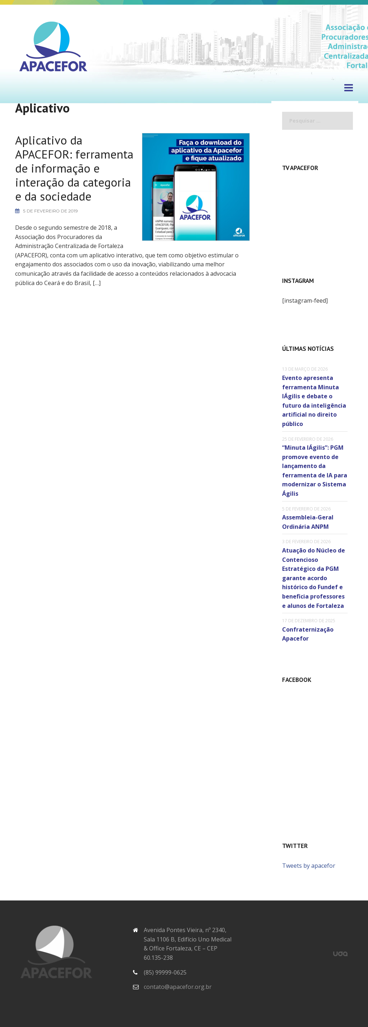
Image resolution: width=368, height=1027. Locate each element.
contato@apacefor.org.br (178, 986)
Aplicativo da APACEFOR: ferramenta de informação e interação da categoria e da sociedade (53, 180)
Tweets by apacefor (308, 865)
